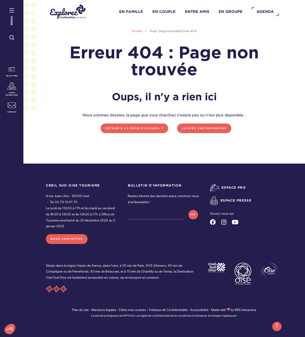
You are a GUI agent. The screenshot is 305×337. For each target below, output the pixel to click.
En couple (164, 11)
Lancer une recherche (204, 128)
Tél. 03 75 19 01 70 (63, 202)
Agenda (265, 11)
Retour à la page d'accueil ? (134, 128)
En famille (131, 11)
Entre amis (197, 11)
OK (193, 214)
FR (12, 49)
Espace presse (235, 200)
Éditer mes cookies (132, 310)
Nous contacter (67, 238)
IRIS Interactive (245, 310)
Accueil (137, 31)
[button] (9, 329)
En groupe (231, 11)
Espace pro (233, 187)
